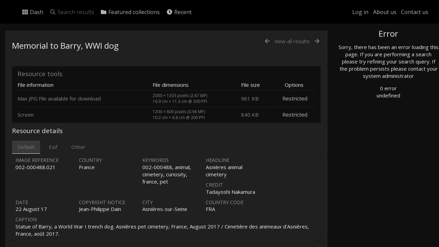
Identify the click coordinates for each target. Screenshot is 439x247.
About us (384, 12)
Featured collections (130, 12)
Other (78, 146)
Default (26, 146)
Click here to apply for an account (382, 243)
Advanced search (370, 139)
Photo (358, 49)
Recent (179, 12)
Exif (53, 146)
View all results (292, 41)
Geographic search (372, 132)
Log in (360, 12)
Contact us (414, 12)
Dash (32, 12)
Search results (71, 12)
